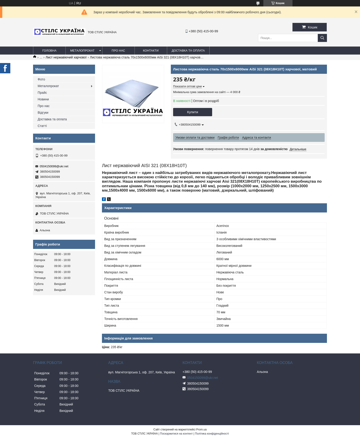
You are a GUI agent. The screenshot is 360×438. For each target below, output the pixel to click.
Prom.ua (201, 429)
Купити (192, 112)
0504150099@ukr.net (54, 166)
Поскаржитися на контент (176, 433)
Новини (43, 99)
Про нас (118, 50)
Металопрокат (82, 50)
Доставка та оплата (188, 50)
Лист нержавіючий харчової (66, 57)
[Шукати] (322, 38)
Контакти (151, 50)
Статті (42, 126)
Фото (41, 79)
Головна (49, 50)
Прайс (42, 92)
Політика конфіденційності (212, 433)
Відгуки (43, 112)
